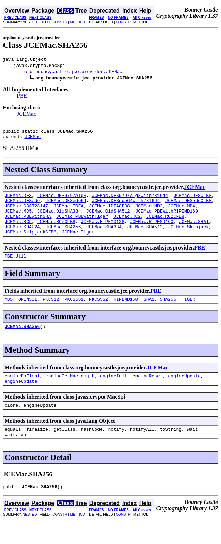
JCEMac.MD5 (18, 218)
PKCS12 (51, 312)
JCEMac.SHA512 (144, 237)
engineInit (113, 391)
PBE (22, 97)
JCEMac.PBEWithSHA (28, 224)
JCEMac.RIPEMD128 (102, 231)
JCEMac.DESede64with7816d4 (126, 205)
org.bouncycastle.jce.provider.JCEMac (73, 72)
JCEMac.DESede (22, 205)
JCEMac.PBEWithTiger (82, 224)
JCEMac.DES (18, 199)
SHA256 (168, 312)
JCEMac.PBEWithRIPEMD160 (166, 218)
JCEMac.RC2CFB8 (165, 224)
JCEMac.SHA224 (22, 237)
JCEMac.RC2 (127, 224)
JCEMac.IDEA (68, 212)
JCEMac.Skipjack (188, 237)
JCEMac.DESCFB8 (193, 199)
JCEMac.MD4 (181, 212)
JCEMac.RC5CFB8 (56, 231)
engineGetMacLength (69, 391)
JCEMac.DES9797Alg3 (61, 199)
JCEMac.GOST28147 (26, 212)
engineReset (148, 391)
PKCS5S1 (74, 312)
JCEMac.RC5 (18, 231)
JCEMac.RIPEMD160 (152, 231)
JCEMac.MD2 (148, 212)
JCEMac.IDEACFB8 (109, 212)
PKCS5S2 (98, 312)
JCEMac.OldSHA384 (59, 218)
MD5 (9, 312)
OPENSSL (27, 312)
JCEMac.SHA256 (63, 237)
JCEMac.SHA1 (194, 231)
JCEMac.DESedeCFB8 (188, 205)
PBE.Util (15, 268)
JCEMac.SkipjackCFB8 (30, 243)
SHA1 (148, 312)
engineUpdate (184, 391)
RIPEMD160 (125, 312)
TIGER (188, 312)
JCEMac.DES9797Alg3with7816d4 (130, 199)
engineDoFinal (22, 391)
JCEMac (26, 115)
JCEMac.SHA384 (103, 237)
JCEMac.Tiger (78, 243)
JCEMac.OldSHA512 (108, 218)
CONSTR (59, 22)
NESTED (30, 22)
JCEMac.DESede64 (65, 205)
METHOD (77, 22)
